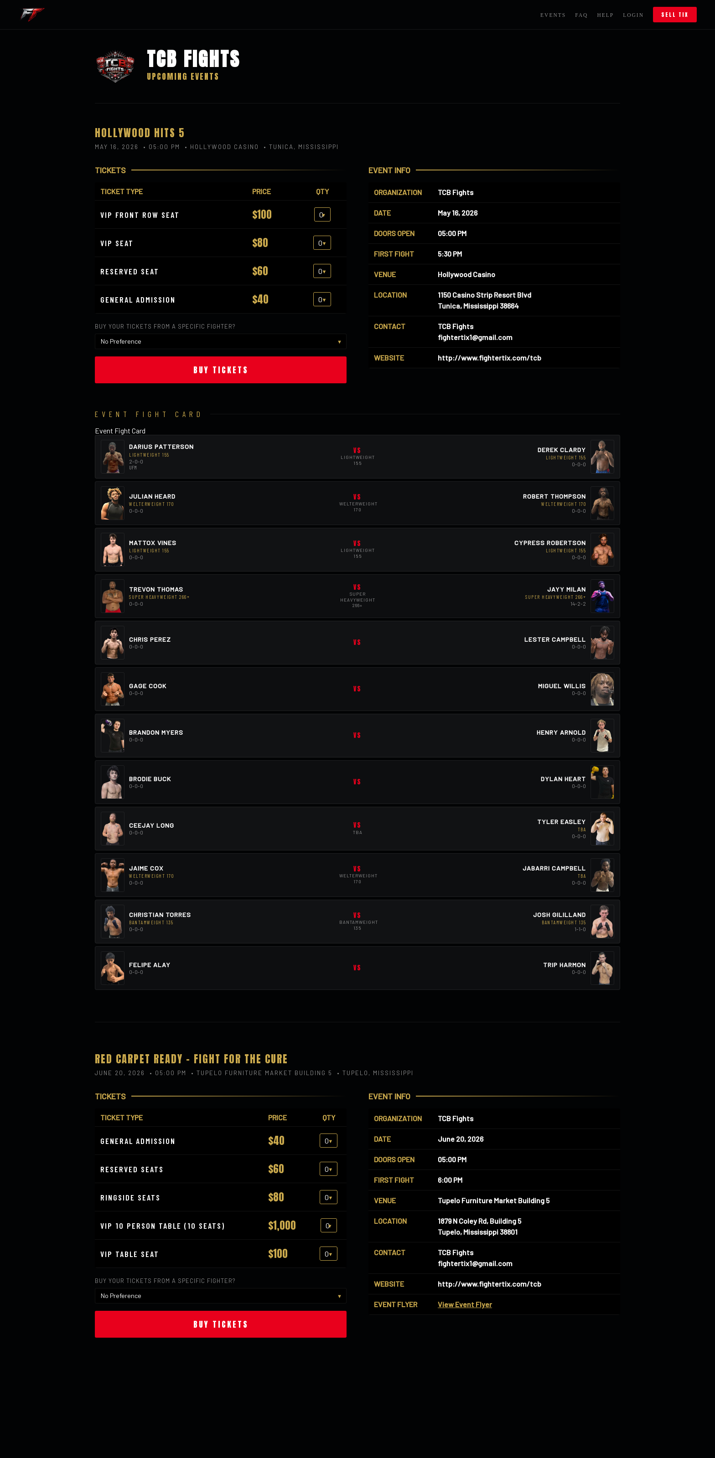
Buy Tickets (221, 370)
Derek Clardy (562, 449)
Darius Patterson (161, 446)
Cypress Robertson (550, 542)
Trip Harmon (564, 965)
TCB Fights (455, 192)
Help (605, 15)
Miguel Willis (562, 686)
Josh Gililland (559, 914)
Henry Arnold (561, 732)
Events (553, 15)
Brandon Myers (156, 732)
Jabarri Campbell (554, 868)
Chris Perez (150, 639)
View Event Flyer (465, 1304)
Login (633, 15)
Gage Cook (147, 686)
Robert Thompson (554, 496)
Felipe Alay (150, 965)
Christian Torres (160, 914)
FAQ (581, 15)
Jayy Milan (566, 589)
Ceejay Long (151, 825)
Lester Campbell (555, 639)
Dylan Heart (563, 779)
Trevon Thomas (156, 589)
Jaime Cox (146, 868)
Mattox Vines (152, 542)
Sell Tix (675, 14)
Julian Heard (152, 496)
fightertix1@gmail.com (475, 337)
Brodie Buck (150, 779)
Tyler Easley (561, 821)
